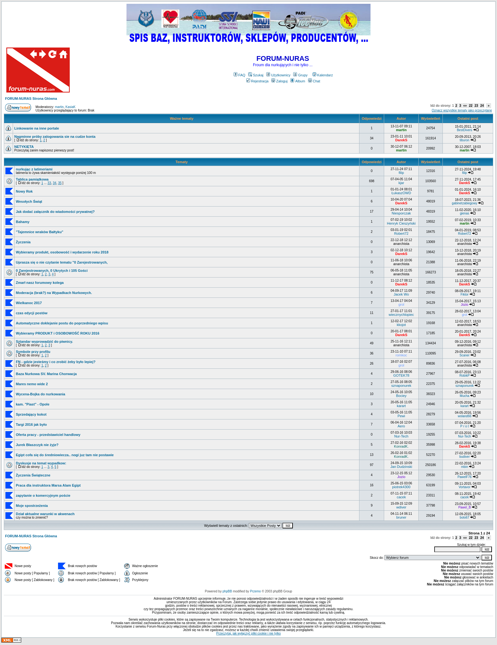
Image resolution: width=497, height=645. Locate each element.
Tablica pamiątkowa (32, 179)
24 (482, 105)
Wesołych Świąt (29, 201)
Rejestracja (257, 81)
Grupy (300, 75)
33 (49, 183)
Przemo (255, 591)
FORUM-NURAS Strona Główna (31, 98)
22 (470, 105)
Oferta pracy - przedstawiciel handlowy (48, 435)
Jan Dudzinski (401, 467)
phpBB (227, 591)
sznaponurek (401, 385)
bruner (401, 517)
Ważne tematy (181, 118)
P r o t (464, 426)
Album (297, 81)
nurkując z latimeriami (34, 169)
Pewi (401, 416)
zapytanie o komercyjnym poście (43, 495)
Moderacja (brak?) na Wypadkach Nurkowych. (54, 293)
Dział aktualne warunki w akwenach (45, 514)
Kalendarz (323, 75)
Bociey (401, 396)
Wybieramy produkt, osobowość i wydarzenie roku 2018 (62, 252)
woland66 (464, 416)
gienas (464, 213)
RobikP (465, 375)
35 (59, 183)
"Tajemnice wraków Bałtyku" (39, 232)
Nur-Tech (401, 436)
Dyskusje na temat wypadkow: (41, 463)
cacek (401, 497)
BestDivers (464, 130)
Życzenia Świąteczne (33, 475)
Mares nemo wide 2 (32, 384)
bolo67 (464, 517)
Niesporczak (401, 213)
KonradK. (401, 446)
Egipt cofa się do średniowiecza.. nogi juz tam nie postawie (65, 455)
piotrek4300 (401, 487)
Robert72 (401, 233)
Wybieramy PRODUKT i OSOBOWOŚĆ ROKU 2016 (57, 333)
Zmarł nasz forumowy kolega (40, 282)
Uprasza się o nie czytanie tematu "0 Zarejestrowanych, (62, 262)
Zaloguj (279, 81)
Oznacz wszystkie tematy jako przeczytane (462, 110)
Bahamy (22, 222)
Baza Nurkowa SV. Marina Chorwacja (46, 374)
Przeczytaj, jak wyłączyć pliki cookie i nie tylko (248, 633)
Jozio (464, 304)
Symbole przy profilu (33, 352)
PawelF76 (464, 477)
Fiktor (464, 294)
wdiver (401, 507)
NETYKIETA (24, 147)
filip (401, 173)
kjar (401, 183)
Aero (401, 426)
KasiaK (71, 107)
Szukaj (255, 75)
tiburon (464, 140)
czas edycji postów (32, 313)
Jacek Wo (401, 294)
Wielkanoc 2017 (29, 303)
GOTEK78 (401, 375)
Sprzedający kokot (31, 414)
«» (465, 105)
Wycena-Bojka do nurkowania (40, 394)
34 (54, 183)
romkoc (401, 355)
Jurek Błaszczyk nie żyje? (37, 445)
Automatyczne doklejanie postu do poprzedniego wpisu (62, 323)
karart (401, 406)
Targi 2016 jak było (31, 424)
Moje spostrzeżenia (32, 506)
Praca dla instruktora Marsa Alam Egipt (48, 485)
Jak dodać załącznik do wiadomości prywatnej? (55, 212)
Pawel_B (464, 507)
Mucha (464, 396)
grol (401, 304)
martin (59, 107)
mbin (464, 467)
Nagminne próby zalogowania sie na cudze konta (54, 136)
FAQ (239, 75)
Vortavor (464, 487)
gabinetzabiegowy (464, 203)
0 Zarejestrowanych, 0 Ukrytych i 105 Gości (51, 270)
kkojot (401, 325)
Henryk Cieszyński (401, 223)
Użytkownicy (278, 75)
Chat (314, 81)
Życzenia (23, 242)
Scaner (465, 355)
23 (476, 105)
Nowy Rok (24, 191)
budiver (464, 456)
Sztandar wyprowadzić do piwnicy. (44, 341)
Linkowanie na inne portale (36, 128)
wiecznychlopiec (401, 314)
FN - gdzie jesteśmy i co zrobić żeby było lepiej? (55, 362)
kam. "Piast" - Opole (32, 404)
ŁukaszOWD (401, 193)
